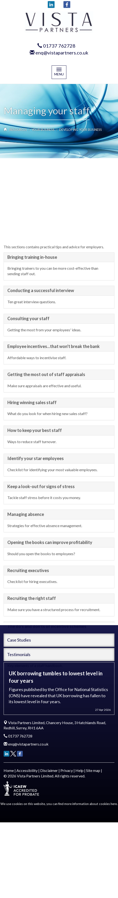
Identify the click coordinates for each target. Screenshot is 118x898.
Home (9, 770)
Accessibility (27, 770)
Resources (18, 130)
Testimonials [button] (18, 654)
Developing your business (80, 130)
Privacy (66, 770)
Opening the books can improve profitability (49, 605)
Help (79, 770)
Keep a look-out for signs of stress (41, 549)
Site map (93, 770)
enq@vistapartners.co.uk (61, 52)
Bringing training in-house (32, 320)
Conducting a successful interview (40, 353)
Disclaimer (49, 770)
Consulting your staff (28, 381)
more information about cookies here (90, 804)
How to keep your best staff (34, 493)
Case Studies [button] (19, 640)
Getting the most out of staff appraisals (46, 437)
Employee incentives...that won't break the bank (53, 409)
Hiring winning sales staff (32, 465)
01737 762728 (59, 46)
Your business (43, 130)
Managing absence (25, 577)
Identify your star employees (35, 521)
